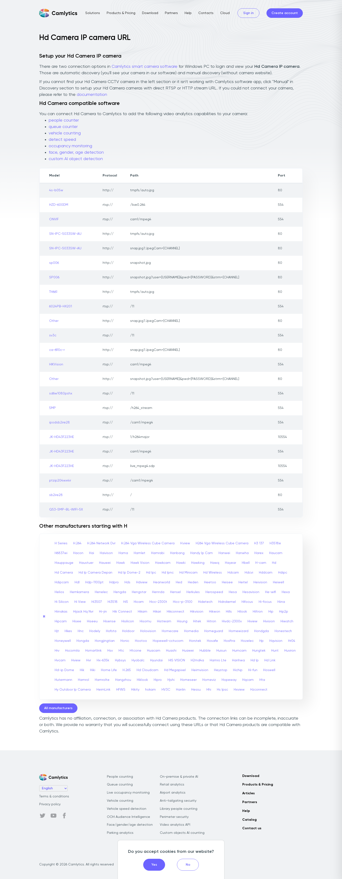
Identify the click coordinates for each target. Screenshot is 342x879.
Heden (193, 582)
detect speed (62, 139)
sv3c (52, 335)
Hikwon (214, 611)
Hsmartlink (93, 650)
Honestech (283, 631)
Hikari (157, 611)
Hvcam (60, 660)
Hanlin (180, 689)
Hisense (109, 621)
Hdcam (233, 572)
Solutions (92, 13)
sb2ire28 (56, 495)
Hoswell (269, 670)
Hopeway (229, 680)
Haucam (275, 553)
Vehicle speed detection (126, 808)
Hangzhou (123, 680)
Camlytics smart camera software (144, 66)
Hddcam (265, 572)
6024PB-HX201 (60, 306)
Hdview (141, 582)
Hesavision (250, 592)
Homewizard (238, 631)
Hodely (94, 631)
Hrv (57, 650)
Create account (284, 13)
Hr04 (291, 641)
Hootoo (141, 641)
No (188, 864)
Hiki (92, 670)
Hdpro (114, 582)
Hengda (120, 592)
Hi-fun (252, 670)
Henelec (101, 592)
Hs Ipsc (222, 689)
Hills (229, 611)
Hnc (81, 631)
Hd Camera (64, 572)
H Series (61, 543)
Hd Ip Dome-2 (129, 572)
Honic (124, 641)
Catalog (249, 819)
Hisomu (145, 621)
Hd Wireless (212, 572)
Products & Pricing (121, 13)
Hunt (275, 650)
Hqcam (248, 680)
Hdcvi (249, 572)
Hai (91, 553)
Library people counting (178, 808)
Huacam (153, 650)
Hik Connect (122, 611)
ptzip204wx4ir (60, 480)
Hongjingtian (105, 641)
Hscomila (72, 650)
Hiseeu (92, 621)
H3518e (275, 543)
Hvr (88, 660)
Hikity (135, 689)
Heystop (220, 670)
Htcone (135, 650)
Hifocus (247, 602)
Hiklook (142, 680)
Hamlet (139, 553)
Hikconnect (175, 611)
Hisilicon (127, 621)
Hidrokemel (227, 602)
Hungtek (259, 650)
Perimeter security (174, 817)
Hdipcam (62, 582)
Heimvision (199, 670)
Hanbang (177, 553)
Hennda (158, 592)
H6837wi (61, 553)
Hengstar (139, 592)
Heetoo (210, 582)
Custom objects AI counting (182, 833)
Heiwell (278, 582)
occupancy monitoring (70, 146)
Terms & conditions (54, 796)
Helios (59, 592)
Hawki (180, 563)
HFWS (120, 689)
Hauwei (105, 563)
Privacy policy (50, 804)
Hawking (197, 563)
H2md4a (197, 660)
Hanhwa (238, 660)
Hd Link (270, 660)
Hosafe (212, 641)
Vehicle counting (120, 800)
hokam (150, 689)
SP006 (54, 277)
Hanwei (224, 553)
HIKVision (56, 364)
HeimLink (103, 689)
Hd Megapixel (175, 670)
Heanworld (161, 582)
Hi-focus (265, 602)
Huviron (290, 650)
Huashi (171, 650)
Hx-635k (103, 660)
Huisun (221, 650)
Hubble (205, 650)
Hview (76, 660)
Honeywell (63, 641)
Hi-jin (103, 611)
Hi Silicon (62, 602)
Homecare (170, 631)
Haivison (106, 553)
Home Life (109, 670)
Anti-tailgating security (178, 800)
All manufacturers (58, 708)
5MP (52, 408)
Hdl (77, 582)
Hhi (208, 689)
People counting (120, 776)
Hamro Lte (218, 660)
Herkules (193, 592)
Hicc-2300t (158, 602)
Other (53, 321)
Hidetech (205, 602)
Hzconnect (258, 689)
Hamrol (83, 680)
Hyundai (156, 660)
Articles (248, 793)
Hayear (230, 563)
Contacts (206, 13)
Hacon (78, 553)
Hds (127, 582)
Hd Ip (255, 660)
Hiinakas (61, 611)
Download (150, 13)
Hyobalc (138, 660)
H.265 (127, 670)
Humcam (239, 650)
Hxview (239, 689)
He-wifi (270, 592)
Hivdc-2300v (232, 621)
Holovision (148, 631)
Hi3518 (113, 602)
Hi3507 (96, 602)
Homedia (191, 631)
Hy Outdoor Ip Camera (73, 689)
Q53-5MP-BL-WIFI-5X (66, 509)
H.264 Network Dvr (101, 543)
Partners (171, 13)
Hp (261, 641)
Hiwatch (286, 621)
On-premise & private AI (179, 776)
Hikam (142, 611)
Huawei (188, 650)
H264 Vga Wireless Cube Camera (222, 543)
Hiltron (258, 611)
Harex (258, 553)
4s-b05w (56, 190)
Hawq (214, 563)
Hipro (158, 680)
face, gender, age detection (76, 152)
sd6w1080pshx (60, 393)
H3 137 (259, 543)
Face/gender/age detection (130, 824)
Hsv (110, 650)
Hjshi (171, 680)
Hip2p (283, 611)
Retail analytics (172, 784)
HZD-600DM (58, 204)
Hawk (120, 563)
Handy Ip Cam (201, 553)
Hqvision (275, 641)
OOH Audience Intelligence (128, 817)
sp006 (54, 263)
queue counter (63, 127)
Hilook (242, 611)
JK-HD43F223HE (61, 437)
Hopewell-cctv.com (168, 641)
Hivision (269, 621)
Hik (82, 670)
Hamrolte (102, 680)
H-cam (260, 563)
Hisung (182, 621)
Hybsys (120, 660)
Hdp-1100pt (94, 582)
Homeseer (188, 680)
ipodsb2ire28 (59, 422)
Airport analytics (172, 792)
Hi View (80, 602)
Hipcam (61, 621)
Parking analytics (120, 833)
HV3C (166, 689)
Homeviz (209, 680)
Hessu (196, 689)
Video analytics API (175, 824)
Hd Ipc (151, 572)
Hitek (197, 621)
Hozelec (247, 641)
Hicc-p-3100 (182, 602)
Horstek (195, 641)
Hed (179, 582)
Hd (274, 563)
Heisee (227, 582)
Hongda (82, 641)
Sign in (248, 13)
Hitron (211, 621)
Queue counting (120, 784)
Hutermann (63, 680)
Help (188, 13)
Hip (270, 611)
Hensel (175, 592)
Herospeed (214, 592)
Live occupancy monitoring (128, 792)
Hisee (76, 621)
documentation (92, 95)
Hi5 (125, 602)
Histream (164, 621)
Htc (121, 650)
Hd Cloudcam (147, 670)
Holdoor (128, 631)
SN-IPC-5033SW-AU (65, 234)
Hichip (237, 670)
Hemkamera (79, 592)
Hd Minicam (188, 572)
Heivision (260, 582)
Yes (154, 864)
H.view (185, 543)
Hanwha (242, 553)
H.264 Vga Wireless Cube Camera (148, 543)
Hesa (233, 592)
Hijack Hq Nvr (83, 611)
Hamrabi (157, 553)
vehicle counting (65, 133)
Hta (262, 680)
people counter (64, 120)
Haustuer (86, 563)
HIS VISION (176, 660)
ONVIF (54, 219)
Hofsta (111, 631)
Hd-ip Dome (64, 670)
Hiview (252, 621)
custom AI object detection (76, 159)
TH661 (53, 292)
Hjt (57, 631)
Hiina (281, 602)
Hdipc (282, 572)
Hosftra (229, 641)
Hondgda (261, 631)
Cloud (225, 13)
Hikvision (196, 611)
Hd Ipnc (168, 572)
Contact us (251, 828)
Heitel (243, 582)
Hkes (68, 631)
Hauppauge (64, 563)
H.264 (77, 543)
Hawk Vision (140, 563)
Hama (123, 553)
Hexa (286, 592)
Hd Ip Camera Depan (95, 572)
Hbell (246, 563)
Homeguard (213, 631)
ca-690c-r (57, 350)
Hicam (139, 602)
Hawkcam (163, 563)
